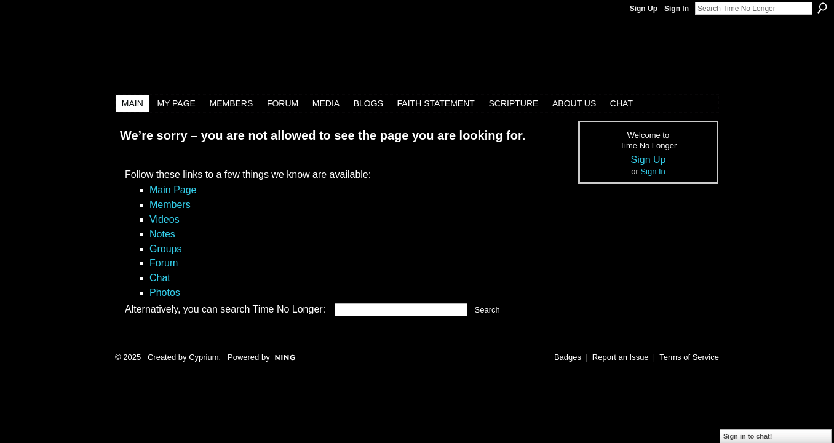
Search (822, 8)
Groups (165, 249)
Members (170, 204)
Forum (163, 263)
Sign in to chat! (747, 436)
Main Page (173, 190)
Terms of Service (689, 357)
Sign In (676, 8)
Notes (162, 234)
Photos (164, 292)
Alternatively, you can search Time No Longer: (225, 309)
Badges (567, 357)
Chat (159, 278)
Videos (164, 219)
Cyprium (203, 357)
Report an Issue (620, 357)
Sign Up (643, 8)
